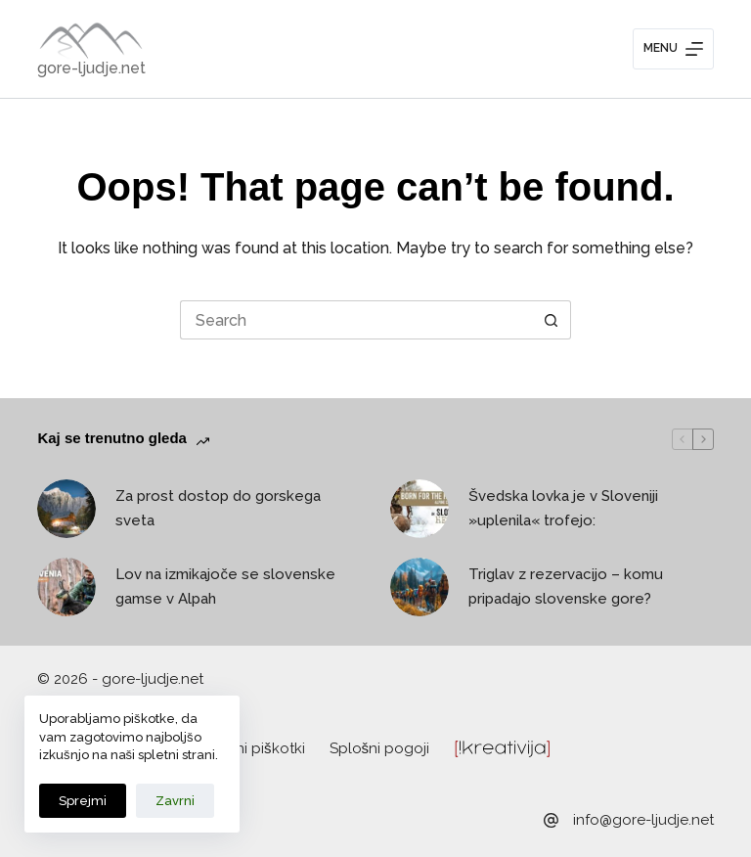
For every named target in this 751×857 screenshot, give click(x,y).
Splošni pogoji (380, 748)
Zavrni (175, 800)
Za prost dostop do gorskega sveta (218, 508)
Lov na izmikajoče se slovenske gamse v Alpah (225, 586)
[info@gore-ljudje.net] (551, 820)
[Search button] (551, 319)
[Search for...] (356, 319)
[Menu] (673, 48)
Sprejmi (83, 800)
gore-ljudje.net (91, 68)
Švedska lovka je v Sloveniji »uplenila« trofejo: (563, 508)
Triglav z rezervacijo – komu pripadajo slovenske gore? (565, 586)
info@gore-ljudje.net (643, 820)
